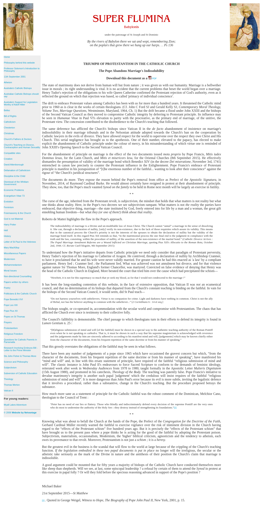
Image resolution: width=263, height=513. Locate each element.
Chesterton (9, 127)
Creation (8, 159)
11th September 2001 (15, 76)
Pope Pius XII (11, 311)
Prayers (8, 322)
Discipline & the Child (14, 176)
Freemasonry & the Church (17, 213)
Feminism (9, 207)
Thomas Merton (12, 385)
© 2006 (20, 412)
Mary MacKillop (11, 247)
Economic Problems (14, 190)
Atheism (8, 82)
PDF (152, 78)
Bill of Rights (10, 116)
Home (7, 57)
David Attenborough (14, 164)
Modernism (9, 259)
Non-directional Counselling (18, 276)
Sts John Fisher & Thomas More (20, 356)
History (7, 236)
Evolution (8, 201)
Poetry (7, 288)
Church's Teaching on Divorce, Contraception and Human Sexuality (22, 146)
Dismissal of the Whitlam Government (16, 183)
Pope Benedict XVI (13, 299)
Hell (6, 230)
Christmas (9, 133)
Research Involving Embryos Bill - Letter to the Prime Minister (21, 349)
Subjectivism (10, 367)
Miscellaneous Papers (15, 253)
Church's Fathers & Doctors (18, 139)
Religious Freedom (13, 334)
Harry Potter (10, 224)
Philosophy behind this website (19, 62)
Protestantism (11, 328)
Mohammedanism (13, 265)
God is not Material (13, 219)
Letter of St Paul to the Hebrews (20, 242)
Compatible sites (12, 153)
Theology (8, 379)
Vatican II (8, 390)
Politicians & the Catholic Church (20, 293)
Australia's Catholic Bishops (18, 88)
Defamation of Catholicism (17, 170)
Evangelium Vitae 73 (14, 196)
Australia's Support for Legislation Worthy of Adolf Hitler (21, 103)
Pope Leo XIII (11, 305)
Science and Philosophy (16, 362)
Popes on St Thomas (14, 316)
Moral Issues (10, 270)
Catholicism (10, 122)
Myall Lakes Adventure (15, 404)
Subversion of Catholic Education (20, 373)
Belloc (7, 110)
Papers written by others (16, 282)
